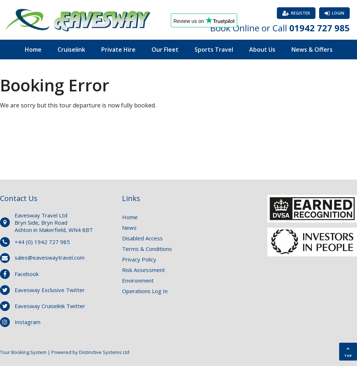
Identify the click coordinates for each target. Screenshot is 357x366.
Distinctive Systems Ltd (104, 352)
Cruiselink (71, 50)
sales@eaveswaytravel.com (50, 257)
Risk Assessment (143, 269)
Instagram (27, 322)
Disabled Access (142, 238)
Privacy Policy (139, 259)
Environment (138, 280)
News (129, 227)
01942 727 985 (319, 28)
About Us (262, 50)
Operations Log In (145, 291)
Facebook (27, 274)
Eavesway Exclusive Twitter (50, 290)
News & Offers (312, 50)
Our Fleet (165, 50)
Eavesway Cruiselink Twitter (50, 306)
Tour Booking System (23, 352)
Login (338, 13)
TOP (348, 352)
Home (33, 50)
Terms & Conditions (147, 248)
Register (300, 13)
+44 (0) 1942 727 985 (42, 241)
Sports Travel (214, 50)
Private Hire (118, 50)
